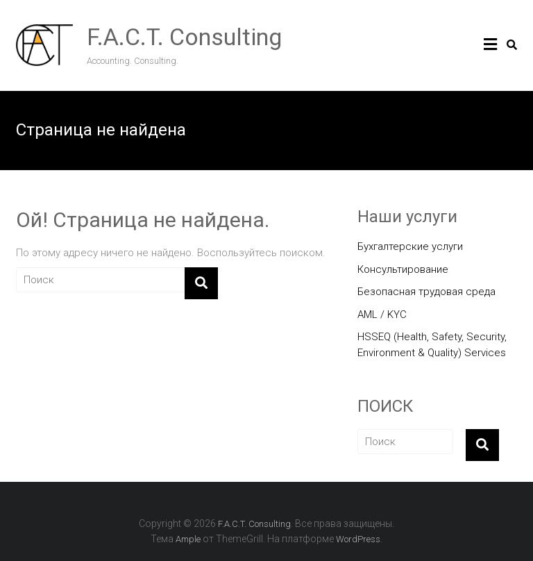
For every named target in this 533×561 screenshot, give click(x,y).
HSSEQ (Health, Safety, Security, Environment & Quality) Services (432, 344)
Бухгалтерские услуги (410, 246)
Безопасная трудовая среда (426, 291)
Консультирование (402, 269)
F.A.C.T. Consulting (184, 37)
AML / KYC (382, 314)
